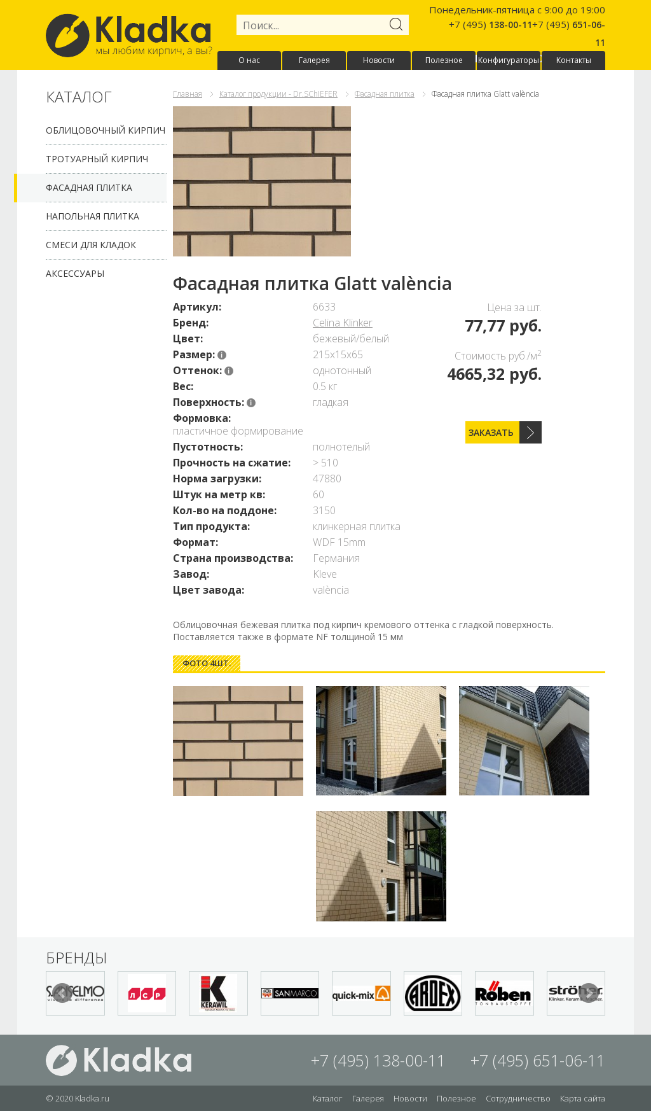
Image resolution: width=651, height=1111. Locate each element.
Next (589, 993)
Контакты (573, 60)
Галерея (314, 60)
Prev (62, 993)
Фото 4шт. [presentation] (206, 663)
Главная (187, 93)
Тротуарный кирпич (97, 159)
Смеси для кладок (91, 245)
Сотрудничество (518, 1098)
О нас (249, 60)
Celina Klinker (343, 322)
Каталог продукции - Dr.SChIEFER (278, 93)
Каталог (328, 1098)
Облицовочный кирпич (105, 130)
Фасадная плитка (89, 187)
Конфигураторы (508, 60)
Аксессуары (75, 273)
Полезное (444, 60)
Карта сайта (582, 1098)
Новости (379, 60)
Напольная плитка (92, 216)
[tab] (206, 663)
